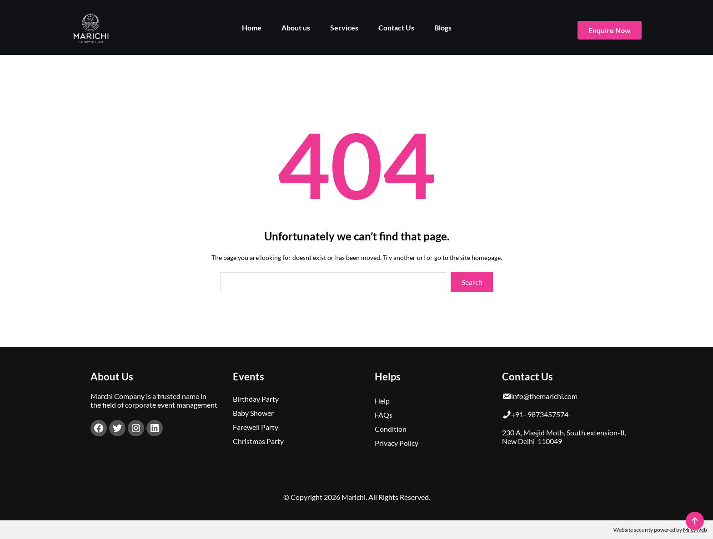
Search (472, 282)
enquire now (609, 30)
